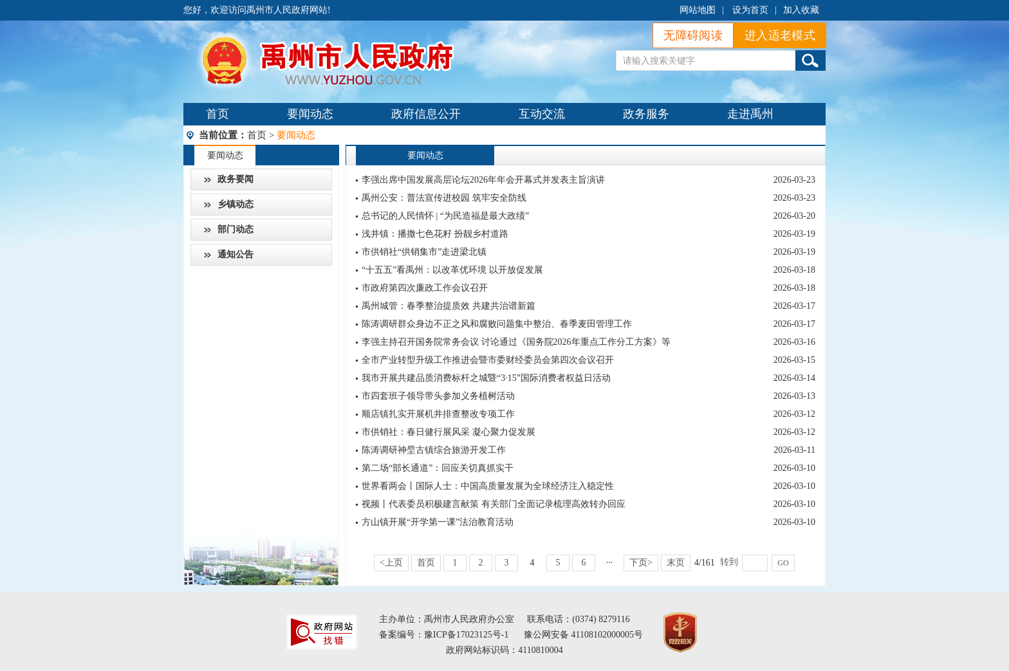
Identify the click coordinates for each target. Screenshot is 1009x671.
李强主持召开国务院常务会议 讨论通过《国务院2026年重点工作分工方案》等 (516, 342)
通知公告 (236, 254)
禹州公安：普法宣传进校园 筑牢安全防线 (444, 198)
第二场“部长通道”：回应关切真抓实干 (438, 468)
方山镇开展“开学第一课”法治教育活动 (438, 522)
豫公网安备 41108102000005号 (583, 634)
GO (782, 562)
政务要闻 (236, 179)
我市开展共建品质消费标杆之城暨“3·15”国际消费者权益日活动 (486, 378)
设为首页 (750, 10)
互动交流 (542, 113)
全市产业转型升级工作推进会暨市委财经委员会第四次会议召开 (488, 360)
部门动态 (236, 229)
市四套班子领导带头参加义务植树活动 (438, 396)
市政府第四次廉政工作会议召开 (425, 288)
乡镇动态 (236, 204)
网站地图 (698, 10)
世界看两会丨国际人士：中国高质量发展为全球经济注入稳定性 (488, 486)
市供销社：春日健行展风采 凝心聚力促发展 (448, 432)
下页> (641, 562)
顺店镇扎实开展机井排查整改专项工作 (438, 414)
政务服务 (646, 113)
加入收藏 (801, 10)
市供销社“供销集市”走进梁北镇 (424, 252)
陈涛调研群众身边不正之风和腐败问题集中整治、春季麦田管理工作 (497, 324)
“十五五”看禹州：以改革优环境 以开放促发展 (452, 270)
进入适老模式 (780, 35)
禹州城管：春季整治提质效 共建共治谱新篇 (448, 306)
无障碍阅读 (693, 35)
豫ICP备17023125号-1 (466, 634)
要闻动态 (310, 113)
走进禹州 (750, 113)
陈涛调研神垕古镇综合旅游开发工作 (434, 450)
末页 (676, 562)
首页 (217, 113)
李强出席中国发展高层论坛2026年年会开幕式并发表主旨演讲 (483, 180)
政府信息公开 (426, 113)
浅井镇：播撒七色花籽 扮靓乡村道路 (435, 234)
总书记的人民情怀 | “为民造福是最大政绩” (445, 216)
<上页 (391, 562)
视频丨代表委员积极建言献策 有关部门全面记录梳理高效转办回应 (493, 504)
